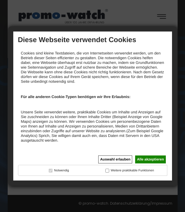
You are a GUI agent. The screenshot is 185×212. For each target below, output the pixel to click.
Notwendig (61, 170)
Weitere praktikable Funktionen (132, 170)
